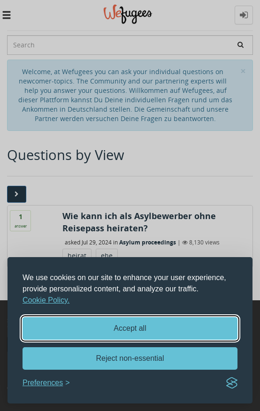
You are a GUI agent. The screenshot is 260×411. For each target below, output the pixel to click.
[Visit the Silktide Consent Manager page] (231, 382)
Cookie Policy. (46, 300)
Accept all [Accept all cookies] (130, 328)
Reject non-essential (130, 358)
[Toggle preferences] (46, 383)
